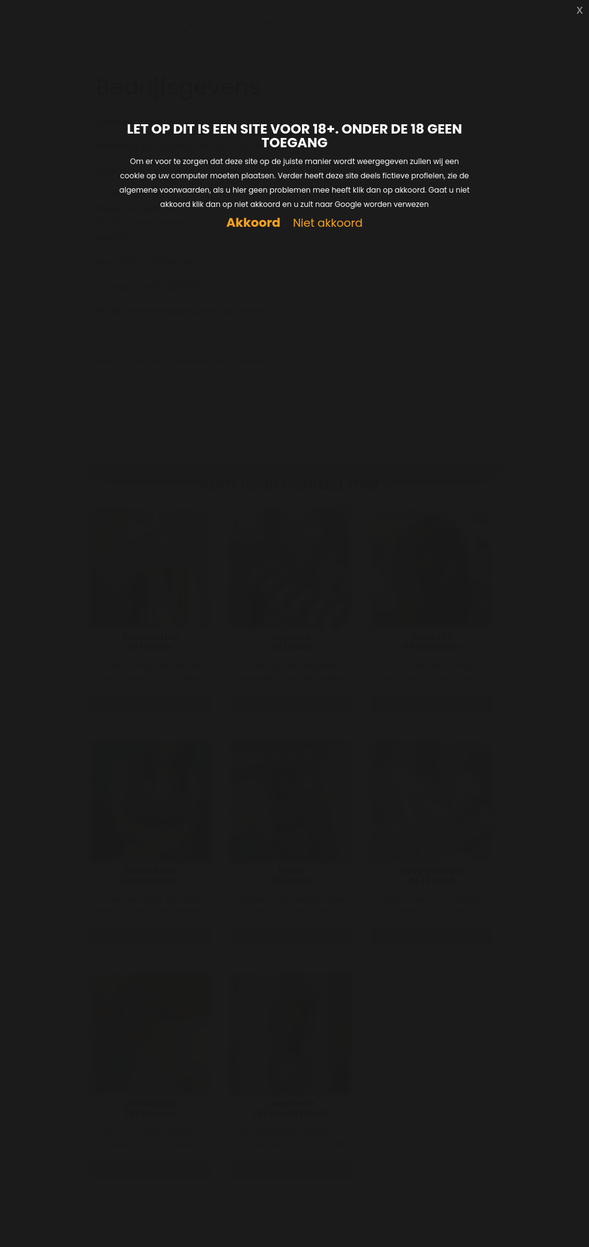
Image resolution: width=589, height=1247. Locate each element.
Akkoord (253, 223)
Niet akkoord (327, 223)
